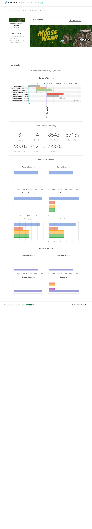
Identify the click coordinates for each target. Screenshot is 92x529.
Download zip (75, 20)
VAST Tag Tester (44, 11)
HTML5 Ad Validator (29, 11)
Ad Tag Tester (15, 11)
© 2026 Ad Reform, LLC (80, 305)
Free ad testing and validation (31, 2)
